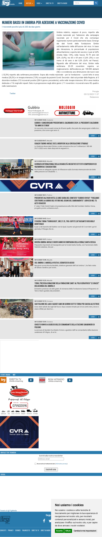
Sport (49, 218)
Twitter (13, 93)
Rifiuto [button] (68, 531)
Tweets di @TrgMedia (8, 511)
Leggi (96, 135)
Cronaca (50, 301)
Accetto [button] (59, 531)
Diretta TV (50, 3)
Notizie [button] (29, 3)
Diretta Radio (62, 3)
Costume (50, 120)
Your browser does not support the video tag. (19, 357)
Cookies (18, 530)
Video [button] (39, 3)
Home (21, 3)
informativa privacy (61, 463)
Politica (49, 195)
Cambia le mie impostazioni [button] (85, 531)
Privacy (11, 530)
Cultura (49, 239)
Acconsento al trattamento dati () (52, 463)
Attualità (49, 141)
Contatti (3, 530)
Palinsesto (26, 530)
